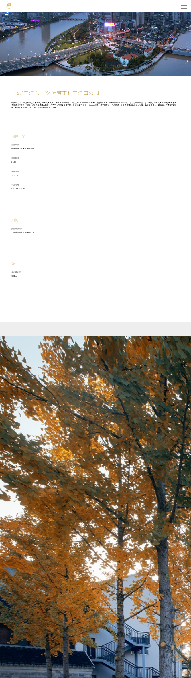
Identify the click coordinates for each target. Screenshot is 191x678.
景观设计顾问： (18, 229)
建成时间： (16, 171)
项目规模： (16, 158)
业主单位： (16, 145)
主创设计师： (17, 272)
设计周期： (16, 185)
